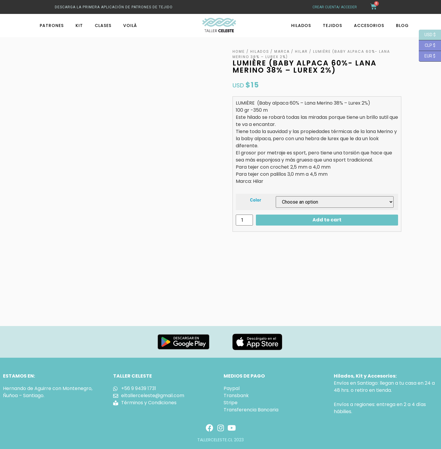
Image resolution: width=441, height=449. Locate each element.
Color (255, 200)
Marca (282, 51)
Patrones (52, 25)
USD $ (427, 35)
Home (238, 51)
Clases (103, 25)
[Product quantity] (244, 220)
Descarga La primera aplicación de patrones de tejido (114, 7)
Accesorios (369, 25)
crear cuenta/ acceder (334, 7)
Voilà (130, 25)
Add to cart (326, 219)
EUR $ (427, 56)
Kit (79, 25)
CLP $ (427, 45)
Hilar (301, 51)
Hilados (301, 25)
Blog (402, 25)
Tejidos (332, 25)
